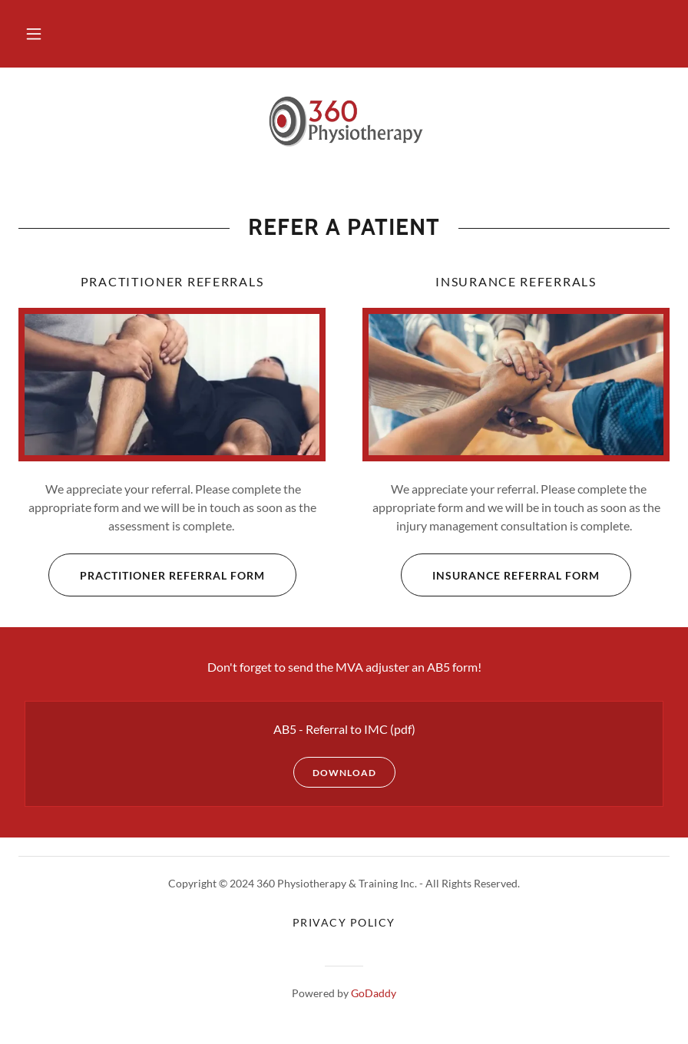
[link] (344, 123)
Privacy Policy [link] (344, 922)
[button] (33, 33)
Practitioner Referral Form (156, 574)
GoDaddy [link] (373, 992)
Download (334, 772)
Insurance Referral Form (500, 574)
